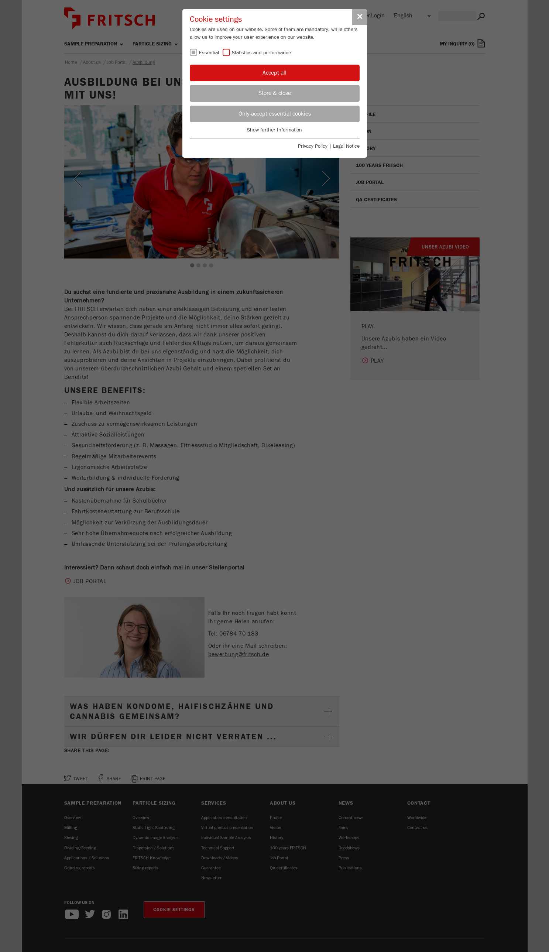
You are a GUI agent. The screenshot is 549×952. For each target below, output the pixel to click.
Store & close (274, 93)
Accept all (274, 72)
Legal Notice (346, 146)
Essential (209, 53)
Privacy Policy (312, 146)
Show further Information (274, 130)
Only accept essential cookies (275, 113)
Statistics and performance (261, 53)
